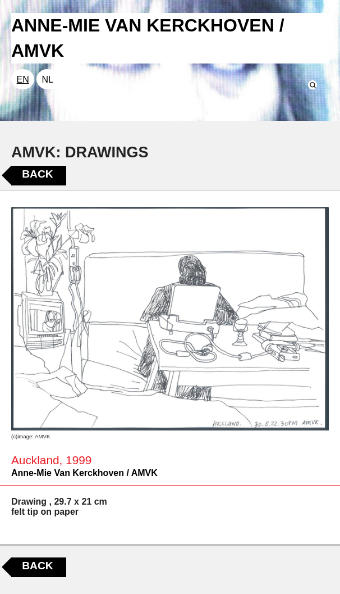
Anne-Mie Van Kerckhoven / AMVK (84, 473)
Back (37, 174)
